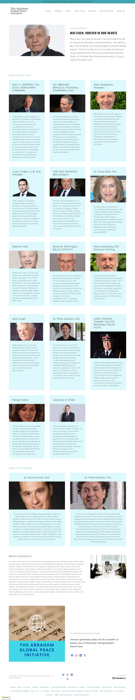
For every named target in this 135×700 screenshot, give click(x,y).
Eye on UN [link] (35, 691)
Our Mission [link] (119, 691)
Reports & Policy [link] (91, 691)
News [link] (68, 11)
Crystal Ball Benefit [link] (58, 687)
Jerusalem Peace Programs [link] (73, 691)
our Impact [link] (45, 691)
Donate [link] (58, 11)
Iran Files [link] (79, 11)
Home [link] (48, 11)
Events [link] (82, 687)
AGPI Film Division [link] (106, 691)
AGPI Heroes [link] (107, 687)
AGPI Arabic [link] (55, 691)
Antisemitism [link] (106, 11)
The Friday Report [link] (93, 687)
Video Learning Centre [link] (63, 695)
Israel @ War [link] (73, 687)
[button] (120, 11)
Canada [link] (92, 11)
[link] (23, 13)
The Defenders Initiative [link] (20, 691)
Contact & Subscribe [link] (81, 695)
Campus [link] (49, 695)
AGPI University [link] (119, 687)
